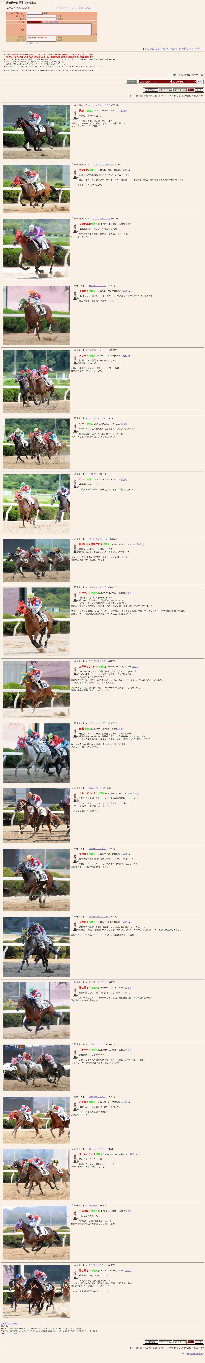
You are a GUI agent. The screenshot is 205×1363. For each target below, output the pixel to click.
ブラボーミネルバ (97, 1099)
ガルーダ (93, 1208)
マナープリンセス (97, 851)
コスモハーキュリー (98, 352)
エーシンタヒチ (96, 1151)
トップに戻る (152, 51)
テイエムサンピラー (98, 726)
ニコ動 (15, 69)
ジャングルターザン (103, 167)
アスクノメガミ (96, 421)
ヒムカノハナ (95, 790)
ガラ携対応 (185, 51)
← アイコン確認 (50, 22)
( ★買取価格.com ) (9, 1326)
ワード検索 (169, 51)
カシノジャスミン (102, 221)
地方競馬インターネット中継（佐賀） (73, 8)
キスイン (93, 476)
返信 (123, 113)
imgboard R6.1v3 (195, 1356)
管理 (197, 51)
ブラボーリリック (97, 1047)
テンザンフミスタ (97, 288)
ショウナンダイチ (102, 107)
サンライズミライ (97, 984)
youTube (9, 69)
